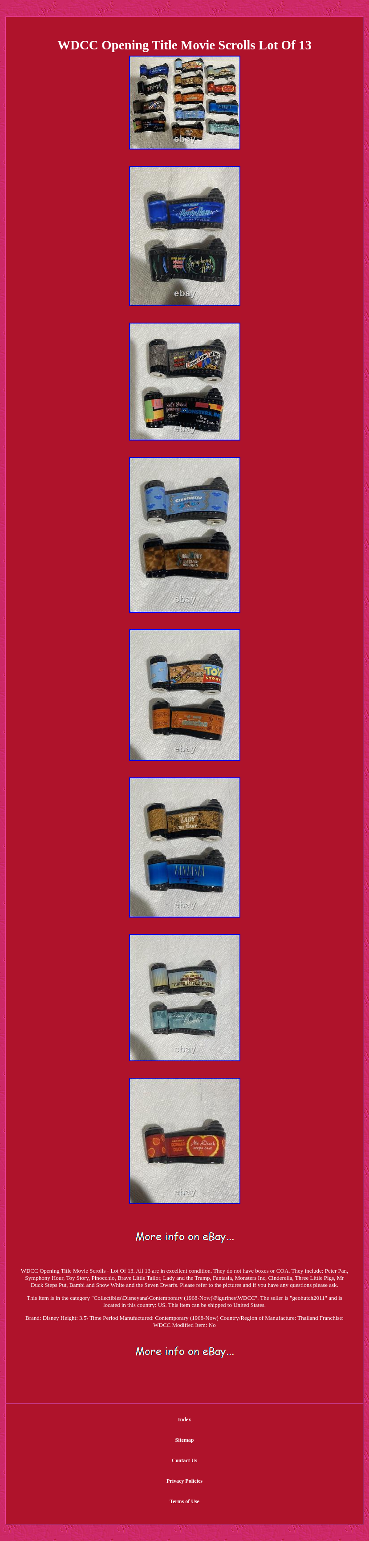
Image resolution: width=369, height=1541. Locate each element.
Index (184, 1419)
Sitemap (184, 1440)
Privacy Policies (184, 1481)
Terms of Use (184, 1501)
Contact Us (184, 1460)
